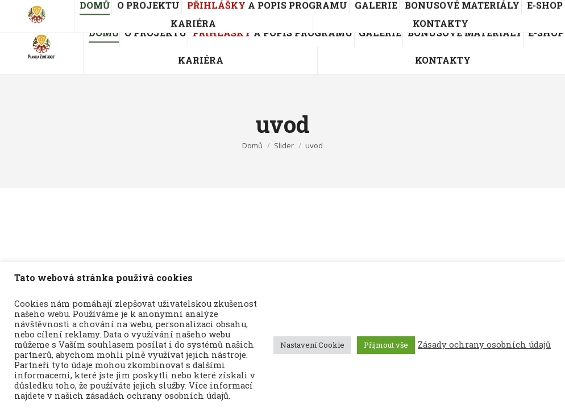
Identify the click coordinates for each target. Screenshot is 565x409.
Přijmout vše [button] (386, 345)
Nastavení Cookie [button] (312, 345)
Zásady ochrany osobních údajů (484, 345)
